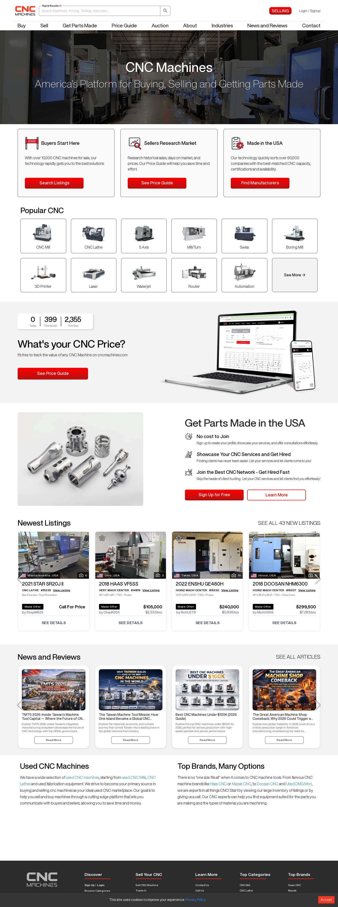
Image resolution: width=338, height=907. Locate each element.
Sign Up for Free (214, 494)
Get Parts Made (80, 25)
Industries (222, 25)
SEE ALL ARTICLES (298, 656)
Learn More (276, 495)
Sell (44, 25)
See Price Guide (157, 183)
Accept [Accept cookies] (326, 899)
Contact (311, 25)
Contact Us (202, 885)
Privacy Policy (196, 899)
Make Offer (33, 606)
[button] (104, 11)
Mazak (292, 890)
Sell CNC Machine (146, 885)
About (190, 25)
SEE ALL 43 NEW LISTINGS (289, 523)
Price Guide (124, 25)
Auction (160, 25)
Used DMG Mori (298, 784)
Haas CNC (218, 784)
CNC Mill (245, 885)
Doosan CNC (267, 784)
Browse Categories (97, 890)
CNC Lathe (246, 890)
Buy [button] (22, 25)
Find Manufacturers (260, 183)
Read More (53, 739)
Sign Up (89, 885)
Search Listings (54, 183)
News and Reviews (267, 25)
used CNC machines (82, 777)
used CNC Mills (133, 777)
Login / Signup (309, 10)
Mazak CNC (241, 784)
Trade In (140, 890)
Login (100, 885)
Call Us (199, 890)
